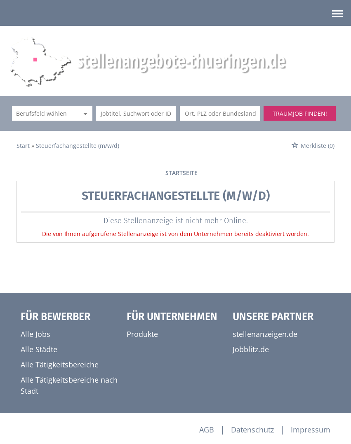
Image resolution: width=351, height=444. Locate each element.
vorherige (37, 173)
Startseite (181, 173)
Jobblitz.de (251, 349)
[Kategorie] (44, 113)
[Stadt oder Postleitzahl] (220, 113)
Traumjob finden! (300, 113)
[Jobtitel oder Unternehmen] (136, 113)
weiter (320, 173)
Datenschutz (252, 430)
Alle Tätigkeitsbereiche (60, 364)
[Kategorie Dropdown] (84, 113)
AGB (206, 430)
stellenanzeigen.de (265, 334)
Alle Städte (39, 349)
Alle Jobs (35, 334)
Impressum (310, 430)
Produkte (142, 334)
